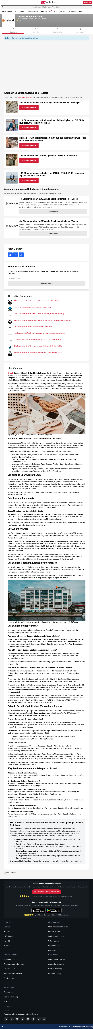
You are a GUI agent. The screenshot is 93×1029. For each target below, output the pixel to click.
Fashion (20, 92)
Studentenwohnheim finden (14, 964)
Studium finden (9, 969)
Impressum (8, 1006)
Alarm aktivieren (31, 283)
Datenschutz (8, 992)
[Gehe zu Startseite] (46, 2)
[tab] (13, 30)
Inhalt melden (10, 872)
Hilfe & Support (9, 936)
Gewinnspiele (33, 11)
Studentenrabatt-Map (56, 936)
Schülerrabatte (9, 978)
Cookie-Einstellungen (11, 997)
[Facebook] (6, 1019)
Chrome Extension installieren (46, 892)
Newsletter (52, 950)
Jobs (81, 11)
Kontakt (7, 941)
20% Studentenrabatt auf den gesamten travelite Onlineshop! (48, 155)
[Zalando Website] (21, 255)
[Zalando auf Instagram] (16, 255)
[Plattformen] (55, 2)
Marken (22, 11)
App (55, 11)
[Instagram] (12, 1019)
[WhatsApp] (44, 1019)
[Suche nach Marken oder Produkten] (46, 7)
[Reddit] (39, 1019)
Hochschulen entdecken (13, 973)
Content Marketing (55, 969)
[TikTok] (33, 1019)
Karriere (7, 931)
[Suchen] (3, 7)
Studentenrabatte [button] (9, 11)
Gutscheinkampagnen (56, 964)
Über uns (7, 927)
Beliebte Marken (54, 931)
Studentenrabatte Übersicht (58, 927)
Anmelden (87, 2)
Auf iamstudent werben (56, 959)
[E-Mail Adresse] (46, 278)
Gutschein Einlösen (29, 107)
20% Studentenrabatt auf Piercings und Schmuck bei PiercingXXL (50, 102)
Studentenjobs (9, 959)
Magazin (63, 11)
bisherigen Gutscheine (25, 97)
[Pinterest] (22, 1019)
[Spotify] (17, 1019)
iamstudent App (54, 946)
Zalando (11, 373)
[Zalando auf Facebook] (10, 255)
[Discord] (28, 1019)
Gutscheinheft (46, 11)
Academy (72, 11)
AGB (5, 1001)
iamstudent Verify (54, 973)
